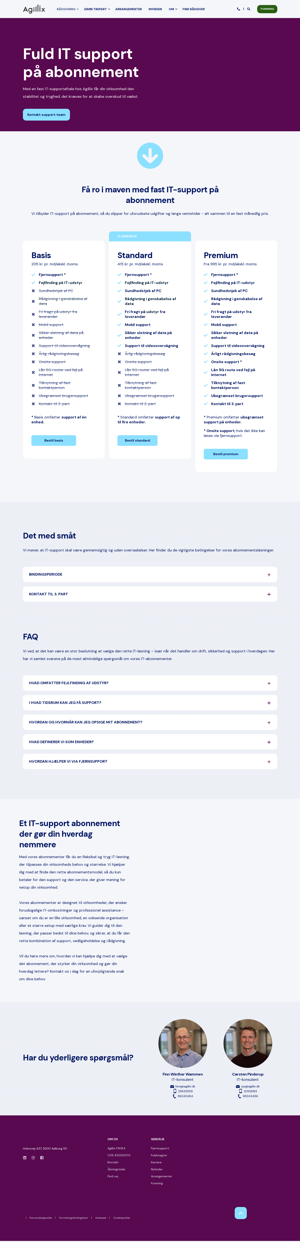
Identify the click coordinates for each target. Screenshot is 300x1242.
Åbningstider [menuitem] (116, 1170)
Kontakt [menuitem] (113, 1163)
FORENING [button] (267, 9)
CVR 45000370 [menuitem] (118, 1156)
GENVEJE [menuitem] (157, 1140)
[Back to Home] (35, 9)
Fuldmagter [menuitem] (159, 1156)
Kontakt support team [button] (46, 114)
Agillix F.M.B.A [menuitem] (116, 1149)
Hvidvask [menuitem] (100, 1219)
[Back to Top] (241, 1214)
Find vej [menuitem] (112, 1177)
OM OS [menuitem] (112, 1140)
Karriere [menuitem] (156, 1163)
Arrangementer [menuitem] (161, 1177)
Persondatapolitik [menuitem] (40, 1219)
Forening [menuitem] (157, 1184)
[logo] (35, 1141)
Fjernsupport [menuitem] (160, 1149)
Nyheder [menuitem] (157, 1170)
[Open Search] (249, 9)
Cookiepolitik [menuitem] (121, 1219)
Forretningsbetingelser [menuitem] (73, 1219)
